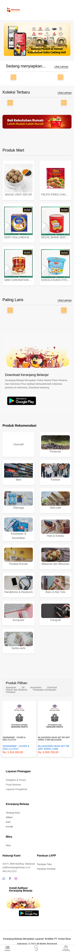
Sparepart (11, 687)
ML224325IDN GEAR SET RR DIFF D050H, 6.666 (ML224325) (54, 738)
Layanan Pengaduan (16, 789)
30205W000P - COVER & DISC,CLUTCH (14, 738)
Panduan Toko (44, 864)
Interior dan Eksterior (16, 689)
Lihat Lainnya (61, 66)
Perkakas (10, 692)
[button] (34, 51)
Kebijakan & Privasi (16, 780)
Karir (8, 822)
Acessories (35, 687)
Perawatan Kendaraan (44, 689)
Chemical (52, 687)
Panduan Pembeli (46, 869)
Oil (23, 687)
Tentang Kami (13, 812)
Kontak (9, 826)
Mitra (8, 845)
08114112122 (9, 871)
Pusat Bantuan (13, 784)
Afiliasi (9, 817)
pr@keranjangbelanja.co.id (16, 867)
